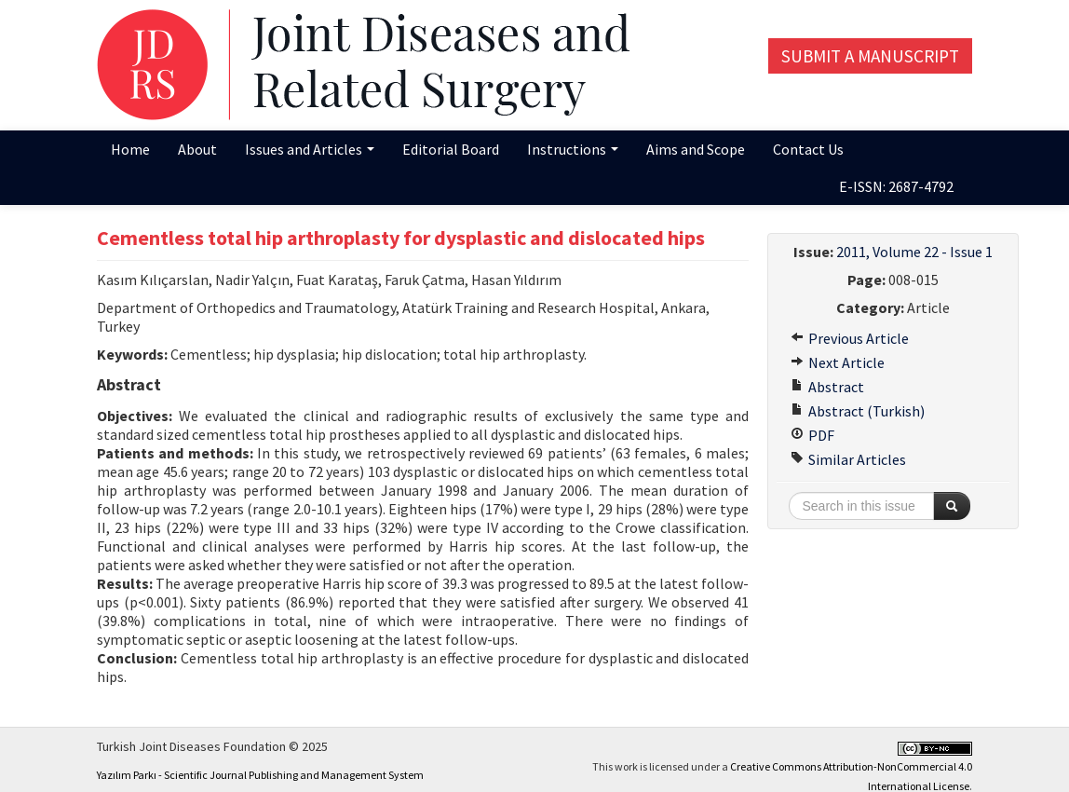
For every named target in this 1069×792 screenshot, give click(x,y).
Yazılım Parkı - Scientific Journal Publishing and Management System (260, 775)
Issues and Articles (309, 149)
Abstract (827, 386)
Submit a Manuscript (870, 56)
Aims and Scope (695, 149)
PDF (812, 435)
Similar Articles (848, 459)
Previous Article (850, 338)
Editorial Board (450, 149)
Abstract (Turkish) (858, 411)
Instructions (572, 149)
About (197, 149)
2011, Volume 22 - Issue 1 (914, 251)
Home (130, 149)
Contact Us (808, 149)
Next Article (838, 362)
